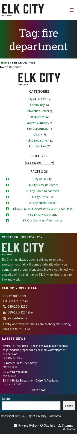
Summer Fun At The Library (20, 363)
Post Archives (37, 146)
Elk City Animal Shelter (43, 203)
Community (37, 105)
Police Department (37, 140)
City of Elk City (37, 99)
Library (37, 134)
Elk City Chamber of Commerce (42, 220)
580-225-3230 (15, 306)
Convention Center (37, 111)
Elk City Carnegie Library (43, 185)
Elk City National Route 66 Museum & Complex (42, 208)
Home (5, 62)
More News (39, 389)
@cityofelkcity (15, 318)
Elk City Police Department (42, 191)
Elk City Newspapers (15, 371)
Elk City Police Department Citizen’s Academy (30, 380)
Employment (38, 117)
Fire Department (37, 128)
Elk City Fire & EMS (42, 197)
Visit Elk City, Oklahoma (42, 214)
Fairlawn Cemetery (37, 123)
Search (6, 399)
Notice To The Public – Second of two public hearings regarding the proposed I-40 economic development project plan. (35, 350)
